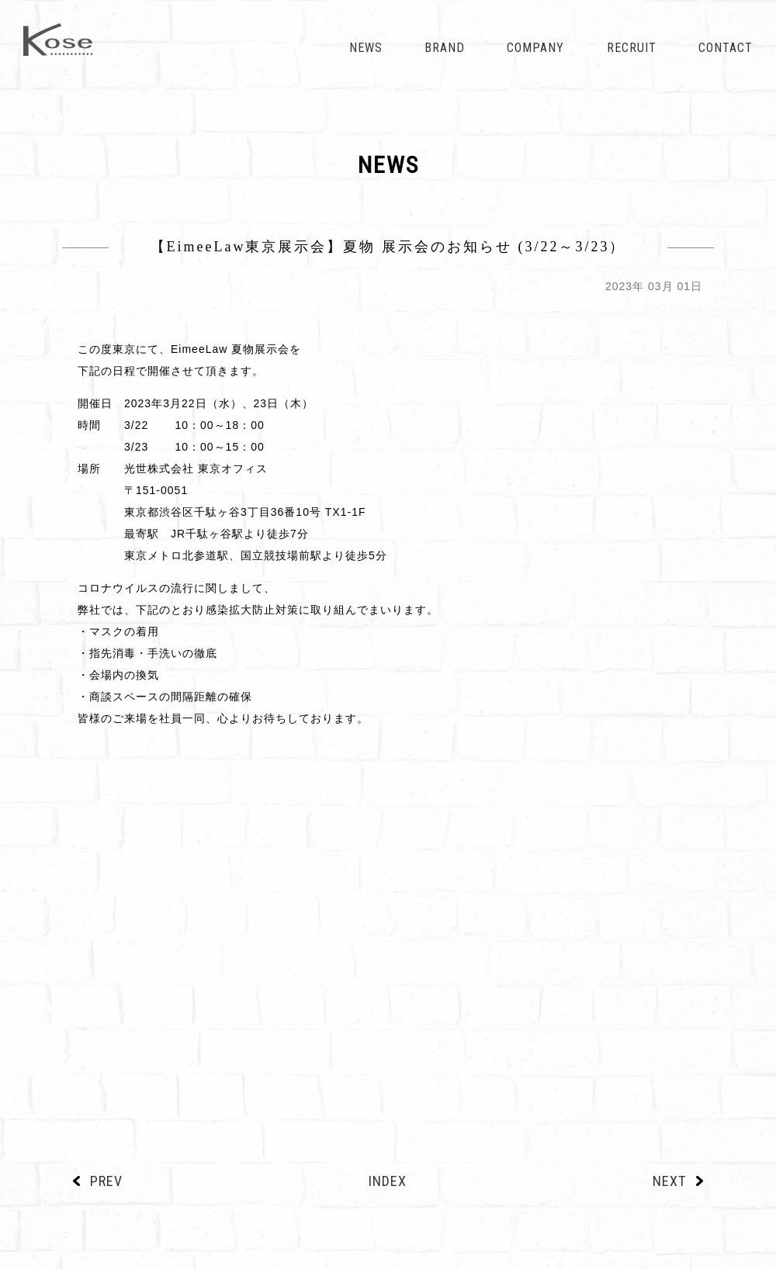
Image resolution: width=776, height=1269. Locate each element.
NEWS (366, 47)
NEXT (669, 1181)
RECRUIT (631, 47)
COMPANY (535, 47)
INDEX (388, 1181)
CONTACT (725, 47)
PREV (106, 1181)
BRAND (444, 47)
